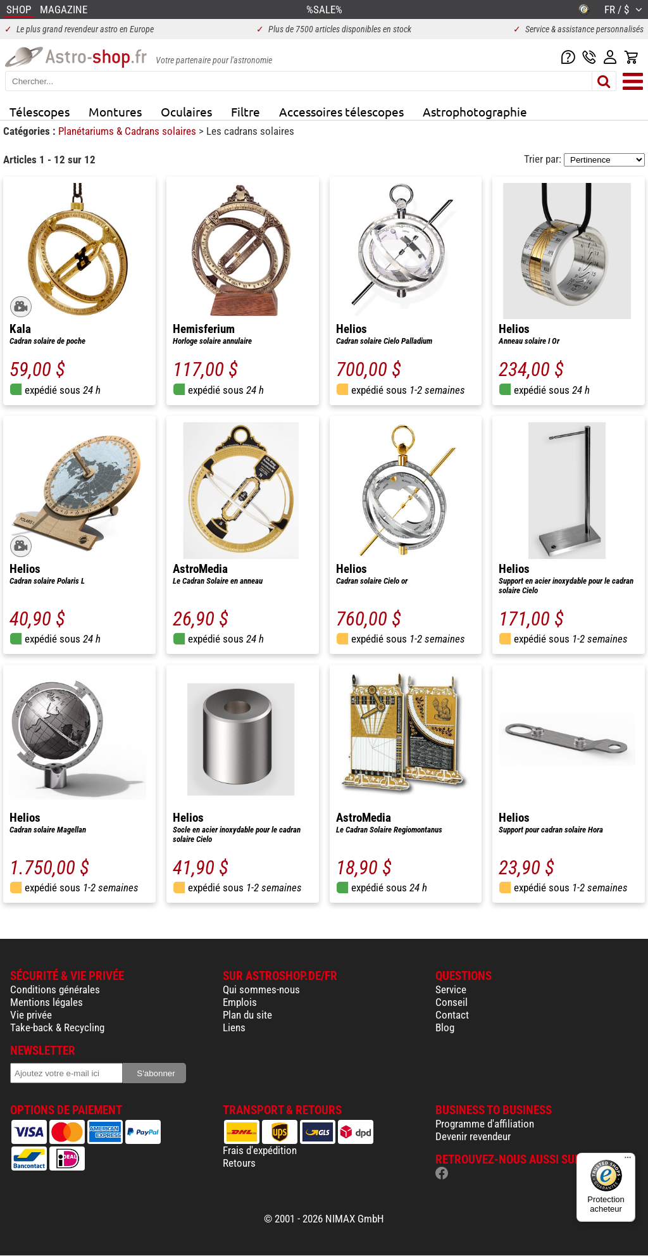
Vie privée (31, 1014)
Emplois (240, 1002)
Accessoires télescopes (341, 111)
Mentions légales (46, 1002)
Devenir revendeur (473, 1136)
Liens (234, 1027)
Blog (444, 1027)
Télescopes (39, 111)
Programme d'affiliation (484, 1123)
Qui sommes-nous (261, 989)
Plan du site (247, 1014)
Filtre (245, 111)
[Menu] (627, 1160)
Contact (452, 1014)
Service (450, 989)
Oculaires (186, 111)
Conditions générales (55, 989)
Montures (115, 111)
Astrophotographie (475, 111)
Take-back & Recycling (57, 1027)
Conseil (451, 1002)
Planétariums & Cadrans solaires (128, 131)
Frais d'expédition (260, 1150)
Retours (239, 1163)
